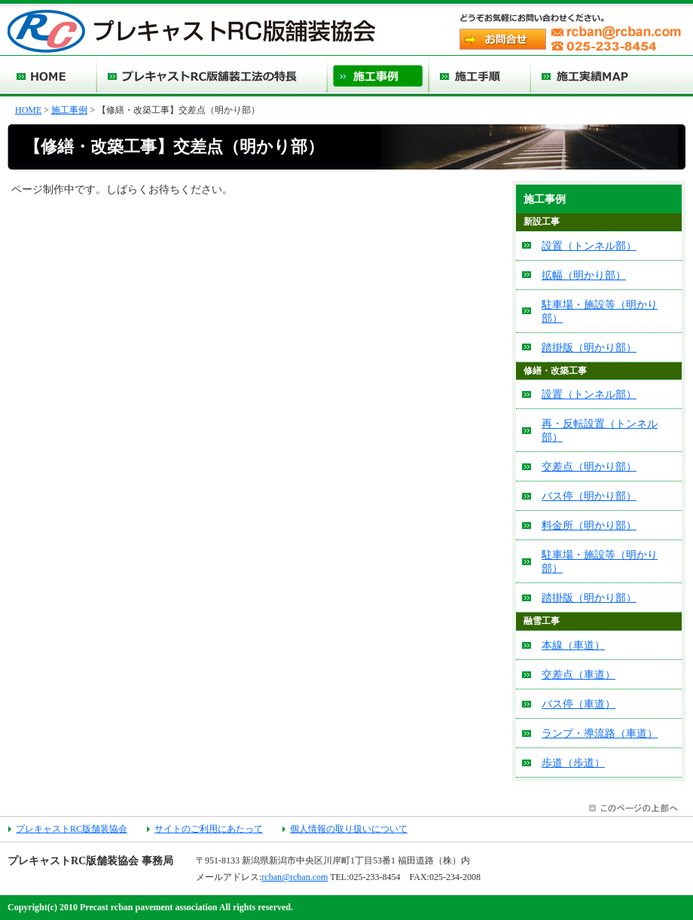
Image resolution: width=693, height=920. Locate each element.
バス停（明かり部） (589, 496)
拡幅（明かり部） (584, 275)
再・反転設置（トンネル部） (600, 430)
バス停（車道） (578, 704)
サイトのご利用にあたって (208, 829)
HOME (28, 110)
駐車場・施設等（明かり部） (600, 311)
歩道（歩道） (573, 762)
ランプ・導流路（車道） (600, 733)
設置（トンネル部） (589, 246)
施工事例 (69, 110)
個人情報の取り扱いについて (349, 829)
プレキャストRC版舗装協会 (71, 829)
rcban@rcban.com (294, 877)
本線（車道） (573, 645)
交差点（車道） (578, 674)
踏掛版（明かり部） (589, 347)
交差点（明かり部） (589, 466)
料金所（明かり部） (589, 525)
